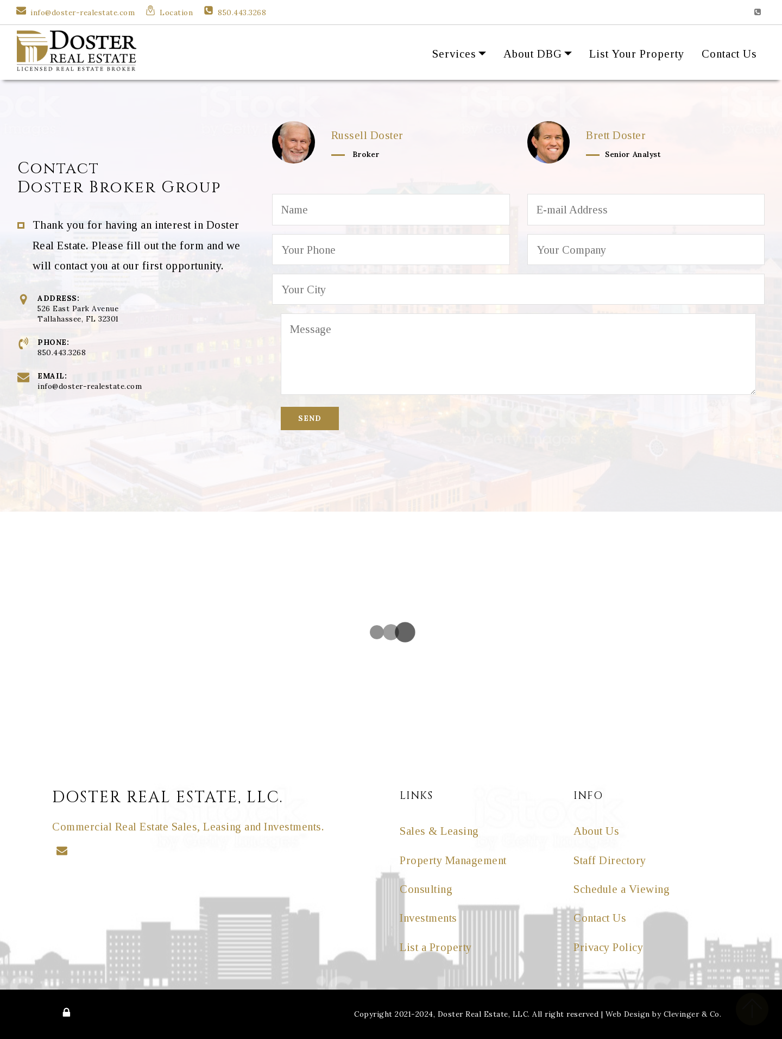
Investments (428, 917)
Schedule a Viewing (621, 889)
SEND (309, 418)
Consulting (426, 889)
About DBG (532, 53)
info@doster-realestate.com (82, 12)
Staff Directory (609, 860)
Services (454, 53)
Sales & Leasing (439, 830)
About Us (596, 830)
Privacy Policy (608, 947)
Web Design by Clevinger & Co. (664, 1014)
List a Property (436, 947)
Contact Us (729, 53)
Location (176, 12)
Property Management (453, 860)
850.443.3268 (242, 12)
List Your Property (636, 53)
